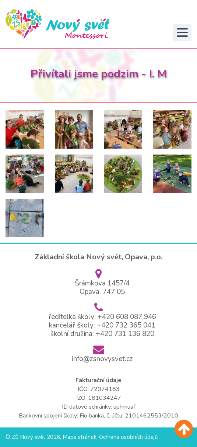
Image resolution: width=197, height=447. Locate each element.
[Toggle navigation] (182, 32)
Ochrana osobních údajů (128, 437)
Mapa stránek (79, 437)
